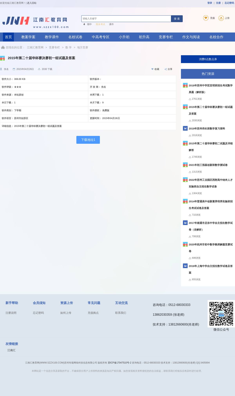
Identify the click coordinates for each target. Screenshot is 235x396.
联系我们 (120, 312)
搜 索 (177, 18)
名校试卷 (75, 37)
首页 (8, 37)
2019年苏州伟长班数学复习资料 (207, 128)
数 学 (68, 47)
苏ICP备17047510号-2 (119, 362)
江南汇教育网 (35, 47)
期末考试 (100, 24)
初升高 (144, 37)
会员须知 (39, 303)
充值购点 (93, 312)
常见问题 (94, 303)
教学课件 (52, 37)
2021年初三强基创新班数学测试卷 (208, 165)
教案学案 (28, 37)
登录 (209, 3)
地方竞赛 (82, 47)
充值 (208, 18)
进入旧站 (31, 3)
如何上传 (65, 312)
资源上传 (66, 303)
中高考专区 (100, 37)
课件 (111, 24)
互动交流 (121, 303)
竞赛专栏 (166, 37)
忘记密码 (229, 3)
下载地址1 (88, 139)
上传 (223, 18)
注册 (218, 3)
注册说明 (10, 312)
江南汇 (11, 350)
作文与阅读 (191, 37)
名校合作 (216, 37)
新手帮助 (11, 303)
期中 (89, 24)
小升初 (124, 37)
